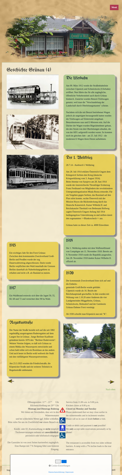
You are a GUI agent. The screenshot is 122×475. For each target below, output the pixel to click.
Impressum (70, 472)
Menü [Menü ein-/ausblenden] (114, 7)
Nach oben (110, 389)
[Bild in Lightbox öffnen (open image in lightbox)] (33, 91)
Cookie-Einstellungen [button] (59, 466)
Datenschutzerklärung (56, 472)
